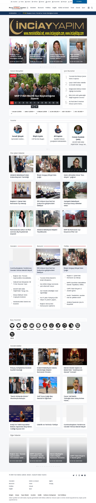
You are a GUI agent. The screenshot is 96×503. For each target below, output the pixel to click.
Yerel (72, 8)
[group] (18, 134)
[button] (40, 469)
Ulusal (78, 8)
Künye (17, 495)
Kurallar (33, 495)
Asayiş (51, 483)
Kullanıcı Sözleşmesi (50, 495)
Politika (48, 8)
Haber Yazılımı (42, 475)
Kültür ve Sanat (63, 8)
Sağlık (54, 8)
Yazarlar (13, 120)
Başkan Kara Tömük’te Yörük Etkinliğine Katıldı (41, 13)
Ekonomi (41, 8)
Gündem (33, 8)
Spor (83, 8)
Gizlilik (39, 495)
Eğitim (51, 481)
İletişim (11, 495)
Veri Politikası (62, 495)
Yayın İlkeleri (25, 495)
